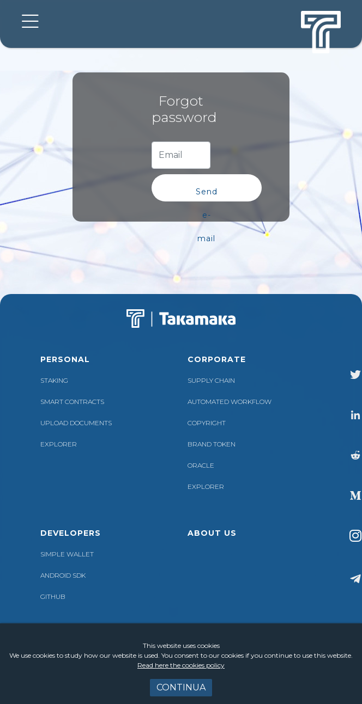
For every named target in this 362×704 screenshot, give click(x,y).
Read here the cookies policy (181, 665)
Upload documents (76, 423)
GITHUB (52, 596)
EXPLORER (58, 444)
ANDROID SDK (63, 575)
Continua (181, 687)
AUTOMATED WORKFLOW (230, 401)
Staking (54, 380)
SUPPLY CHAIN (211, 380)
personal (65, 359)
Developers (70, 533)
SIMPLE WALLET (67, 554)
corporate (217, 359)
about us (212, 533)
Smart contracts (72, 401)
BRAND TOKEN (212, 444)
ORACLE (201, 465)
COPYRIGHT (207, 423)
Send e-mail (207, 194)
